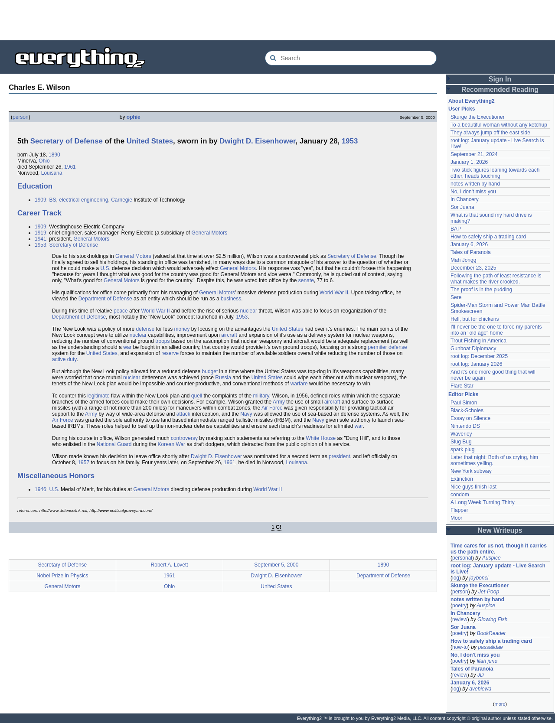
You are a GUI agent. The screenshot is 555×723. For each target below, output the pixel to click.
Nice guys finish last (473, 487)
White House (321, 438)
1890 (54, 155)
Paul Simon (464, 403)
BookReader (491, 633)
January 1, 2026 (469, 162)
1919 (40, 233)
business (231, 299)
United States (150, 141)
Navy (246, 414)
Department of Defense (105, 299)
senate (306, 280)
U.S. (105, 268)
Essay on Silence (470, 418)
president (339, 456)
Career (28, 213)
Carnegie (121, 200)
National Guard (114, 444)
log (455, 578)
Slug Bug (461, 442)
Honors (82, 476)
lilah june (487, 661)
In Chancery (465, 199)
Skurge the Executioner (478, 117)
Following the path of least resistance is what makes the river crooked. (496, 279)
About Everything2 (471, 101)
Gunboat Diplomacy (473, 348)
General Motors (210, 233)
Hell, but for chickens (475, 319)
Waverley (461, 434)
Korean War (172, 444)
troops (162, 341)
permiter (377, 347)
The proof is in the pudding (481, 290)
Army (279, 402)
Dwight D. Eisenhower (257, 141)
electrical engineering (83, 200)
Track (52, 213)
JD (480, 675)
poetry (459, 605)
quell (196, 396)
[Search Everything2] (351, 58)
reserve (170, 353)
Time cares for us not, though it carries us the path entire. (499, 549)
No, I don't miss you (473, 192)
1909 (40, 200)
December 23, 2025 (473, 268)
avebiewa (480, 689)
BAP (456, 229)
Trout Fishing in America (478, 341)
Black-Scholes (467, 410)
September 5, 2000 (276, 565)
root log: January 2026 (476, 364)
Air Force (272, 408)
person (21, 117)
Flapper (459, 510)
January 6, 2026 (469, 244)
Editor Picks (463, 394)
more (499, 704)
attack (183, 414)
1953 (350, 141)
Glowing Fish (492, 619)
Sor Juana (462, 207)
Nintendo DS (465, 426)
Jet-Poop (488, 592)
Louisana (51, 173)
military (261, 396)
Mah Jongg (463, 260)
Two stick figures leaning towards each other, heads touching (495, 173)
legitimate (98, 396)
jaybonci (478, 578)
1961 (70, 167)
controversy (184, 438)
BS (52, 200)
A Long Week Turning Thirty (483, 502)
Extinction (462, 479)
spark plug (462, 449)
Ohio (44, 161)
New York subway (471, 471)
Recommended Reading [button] (500, 89)
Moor (456, 518)
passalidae (490, 647)
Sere (456, 297)
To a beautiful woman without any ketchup (499, 125)
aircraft (229, 335)
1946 (40, 489)
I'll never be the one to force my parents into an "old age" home (496, 330)
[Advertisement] (277, 19)
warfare (299, 384)
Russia (223, 378)
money (181, 329)
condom (460, 495)
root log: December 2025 (479, 356)
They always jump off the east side (490, 133)
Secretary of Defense (66, 141)
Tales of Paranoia (471, 252)
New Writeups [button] (500, 530)
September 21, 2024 (474, 154)
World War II (334, 293)
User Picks (461, 109)
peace (121, 311)
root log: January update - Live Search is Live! (498, 569)
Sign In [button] (500, 79)
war (127, 347)
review (459, 619)
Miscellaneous (42, 476)
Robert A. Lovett (169, 565)
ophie (133, 117)
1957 (83, 462)
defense (145, 329)
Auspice (491, 558)
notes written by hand (475, 184)
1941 (40, 239)
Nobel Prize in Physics (62, 576)
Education (34, 186)
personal (462, 558)
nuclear (248, 311)
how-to (460, 647)
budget (210, 371)
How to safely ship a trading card (488, 237)
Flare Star (462, 386)
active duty (64, 359)
